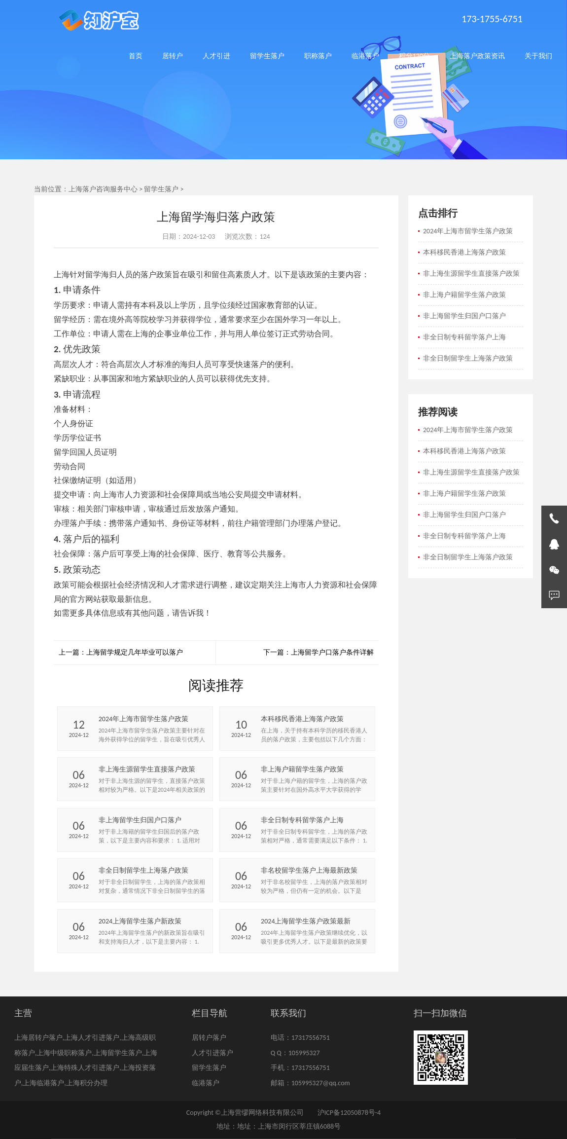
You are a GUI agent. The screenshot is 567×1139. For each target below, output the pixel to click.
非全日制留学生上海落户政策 (468, 358)
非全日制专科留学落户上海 (464, 337)
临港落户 (365, 56)
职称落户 (318, 56)
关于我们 (538, 56)
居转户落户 (209, 1037)
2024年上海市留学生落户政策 (468, 231)
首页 (135, 56)
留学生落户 (267, 56)
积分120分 (414, 56)
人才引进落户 (212, 1053)
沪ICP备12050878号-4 (349, 1112)
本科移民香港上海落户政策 (464, 252)
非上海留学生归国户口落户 (464, 316)
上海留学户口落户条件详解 (332, 652)
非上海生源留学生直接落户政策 (471, 273)
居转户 (172, 56)
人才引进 (216, 56)
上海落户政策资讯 (477, 56)
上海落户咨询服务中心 (103, 189)
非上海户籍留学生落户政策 (464, 295)
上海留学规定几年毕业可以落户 (134, 652)
